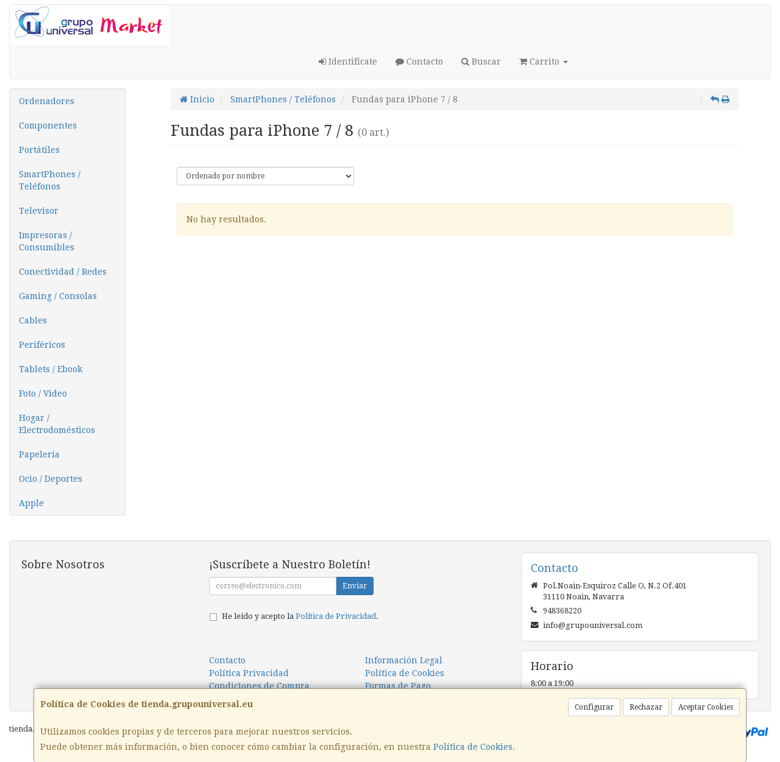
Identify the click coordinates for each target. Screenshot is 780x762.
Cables (33, 320)
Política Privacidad (249, 673)
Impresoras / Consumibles (46, 241)
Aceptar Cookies (705, 707)
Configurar (594, 707)
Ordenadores (46, 101)
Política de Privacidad (336, 616)
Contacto (419, 61)
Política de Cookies (472, 747)
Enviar (354, 586)
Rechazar (645, 707)
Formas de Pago (398, 686)
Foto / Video (43, 393)
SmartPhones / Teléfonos (49, 180)
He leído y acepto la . (300, 616)
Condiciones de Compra (259, 686)
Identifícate (348, 61)
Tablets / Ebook (50, 369)
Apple (31, 503)
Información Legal (403, 660)
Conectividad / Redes (63, 272)
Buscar (481, 61)
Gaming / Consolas (58, 296)
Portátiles (39, 150)
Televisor (38, 211)
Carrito (543, 61)
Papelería (39, 454)
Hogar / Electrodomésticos (57, 424)
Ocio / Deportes (50, 479)
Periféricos (42, 345)
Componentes (48, 125)
